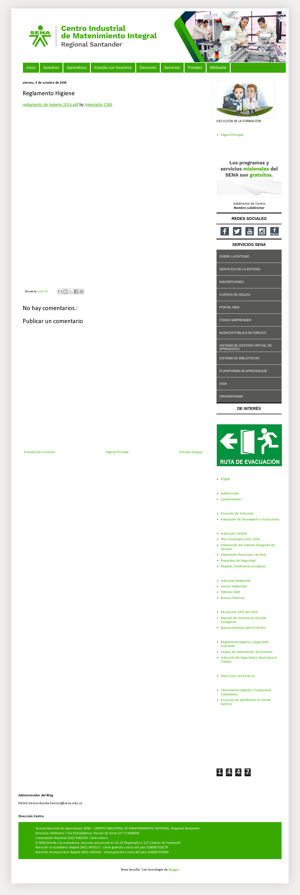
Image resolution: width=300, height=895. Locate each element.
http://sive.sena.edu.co (238, 676)
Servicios (172, 67)
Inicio (31, 67)
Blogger (174, 870)
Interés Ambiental (234, 586)
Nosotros (51, 67)
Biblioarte (218, 67)
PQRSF (225, 479)
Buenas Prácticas (233, 598)
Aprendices (77, 67)
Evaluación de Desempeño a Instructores (250, 519)
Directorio (148, 67)
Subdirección (230, 493)
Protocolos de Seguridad (238, 561)
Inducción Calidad (234, 533)
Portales (195, 67)
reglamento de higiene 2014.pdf (50, 104)
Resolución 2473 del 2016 (239, 612)
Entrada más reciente (39, 452)
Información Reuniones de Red (243, 555)
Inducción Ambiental (235, 581)
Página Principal (117, 452)
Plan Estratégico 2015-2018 (240, 539)
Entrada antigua (190, 452)
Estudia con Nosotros (113, 67)
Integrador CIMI (98, 104)
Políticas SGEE (230, 592)
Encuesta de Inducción (237, 513)
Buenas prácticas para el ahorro (243, 628)
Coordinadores (231, 499)
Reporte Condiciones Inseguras (243, 566)
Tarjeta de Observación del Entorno (246, 652)
